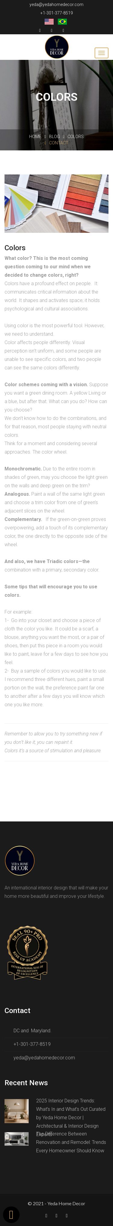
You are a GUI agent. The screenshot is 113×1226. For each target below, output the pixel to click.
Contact (56, 142)
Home (35, 136)
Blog (54, 136)
